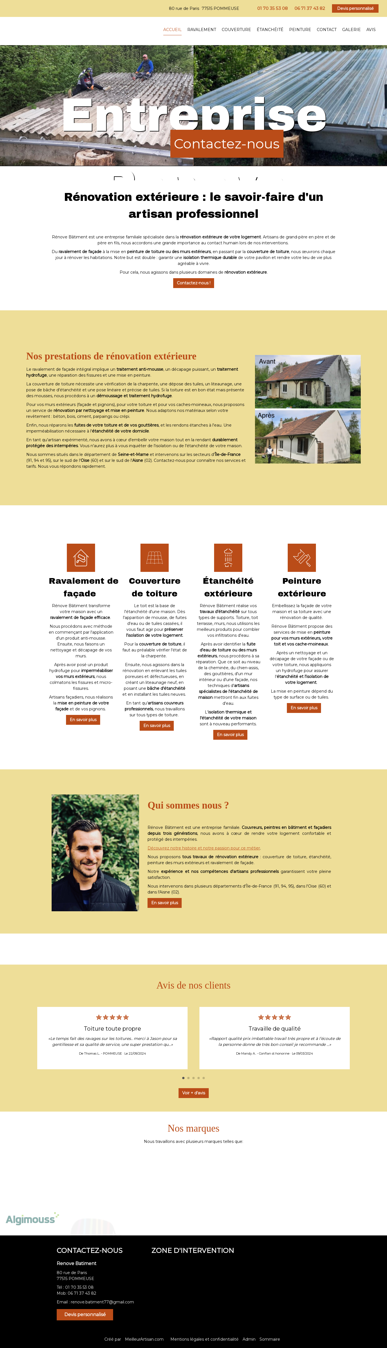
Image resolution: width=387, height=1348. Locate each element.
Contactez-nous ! (193, 283)
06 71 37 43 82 (82, 1293)
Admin (249, 1339)
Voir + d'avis (193, 1092)
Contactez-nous (227, 143)
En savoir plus (78, 719)
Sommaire (270, 1339)
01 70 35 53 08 (79, 1287)
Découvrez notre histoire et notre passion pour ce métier (204, 848)
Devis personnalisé (355, 8)
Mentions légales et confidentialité (204, 1339)
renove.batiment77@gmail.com (102, 1302)
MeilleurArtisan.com (144, 1339)
